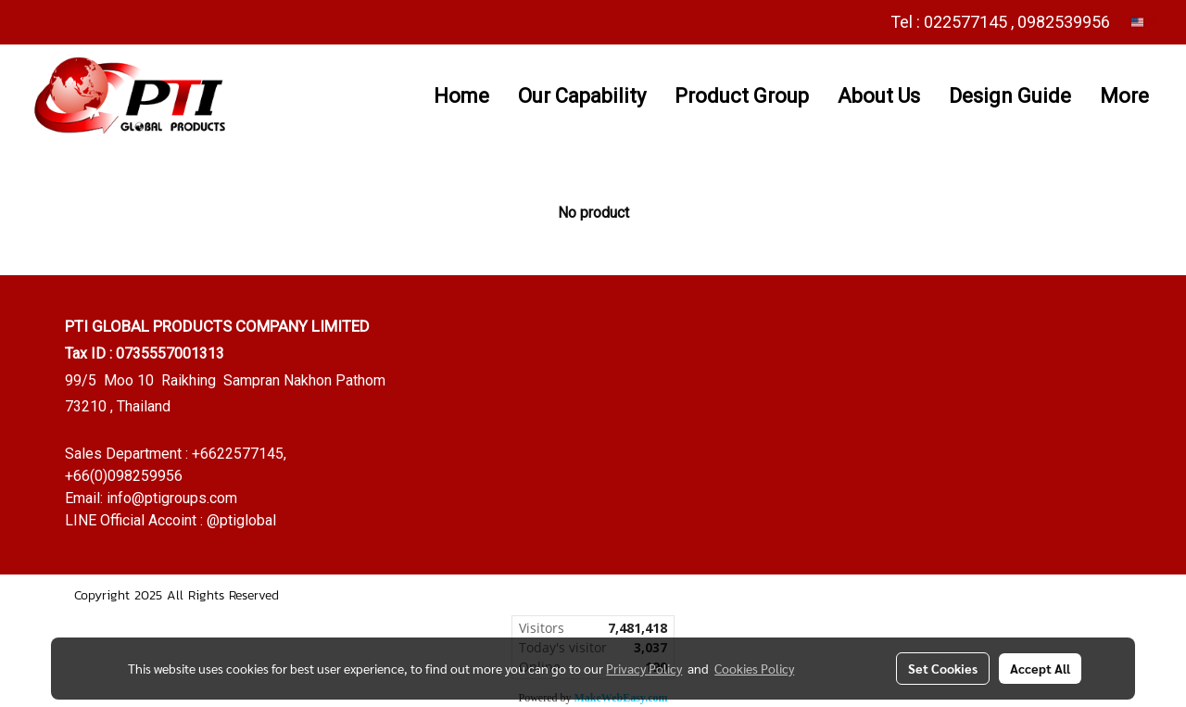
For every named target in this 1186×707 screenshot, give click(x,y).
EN (1144, 22)
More (1124, 95)
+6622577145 (238, 453)
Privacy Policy (644, 668)
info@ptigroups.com (172, 498)
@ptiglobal (241, 520)
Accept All (1040, 668)
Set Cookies (943, 668)
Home (461, 95)
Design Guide (1010, 95)
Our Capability (582, 95)
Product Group (742, 95)
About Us (879, 95)
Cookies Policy (754, 668)
